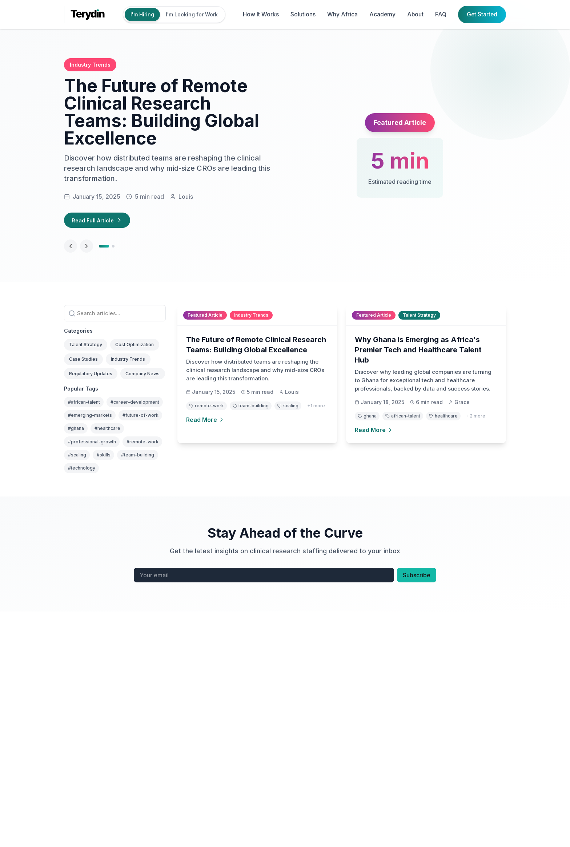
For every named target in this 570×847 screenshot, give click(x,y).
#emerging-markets (93, 472)
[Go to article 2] (114, 248)
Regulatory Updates (95, 397)
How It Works (259, 14)
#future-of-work (89, 487)
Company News (90, 413)
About (414, 14)
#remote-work (86, 530)
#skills (76, 545)
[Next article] (86, 248)
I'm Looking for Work (192, 14)
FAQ (440, 14)
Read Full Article (100, 221)
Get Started (481, 14)
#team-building (116, 545)
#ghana (131, 487)
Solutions (301, 14)
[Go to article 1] (105, 248)
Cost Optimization (92, 365)
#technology (84, 560)
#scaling (127, 530)
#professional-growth (96, 516)
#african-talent (87, 443)
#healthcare (83, 501)
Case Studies (87, 381)
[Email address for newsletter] (264, 667)
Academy (381, 14)
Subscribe (416, 667)
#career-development (96, 458)
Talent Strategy (89, 349)
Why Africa (340, 14)
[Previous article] (70, 248)
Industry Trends (138, 381)
